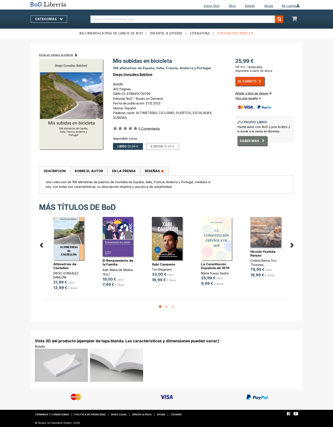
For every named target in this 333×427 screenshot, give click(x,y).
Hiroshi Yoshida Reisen (262, 253)
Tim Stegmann (162, 269)
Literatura (200, 34)
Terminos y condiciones (52, 414)
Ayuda (268, 6)
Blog (232, 6)
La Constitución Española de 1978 (215, 266)
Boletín (250, 6)
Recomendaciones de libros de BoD (111, 34)
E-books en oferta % (235, 34)
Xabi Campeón (163, 264)
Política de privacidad (90, 414)
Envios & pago (142, 414)
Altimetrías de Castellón (64, 266)
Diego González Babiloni (132, 74)
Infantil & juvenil (166, 34)
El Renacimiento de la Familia (118, 262)
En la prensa (124, 171)
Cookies (176, 414)
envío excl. (255, 66)
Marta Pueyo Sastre (215, 273)
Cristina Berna (260, 260)
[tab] (54, 171)
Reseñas (154, 171)
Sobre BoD (211, 6)
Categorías (49, 19)
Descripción (55, 171)
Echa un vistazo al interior (56, 54)
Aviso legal (119, 414)
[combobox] (187, 19)
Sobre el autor (89, 171)
